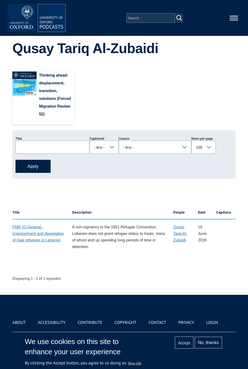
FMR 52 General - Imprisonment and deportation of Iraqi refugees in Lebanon (38, 233)
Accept (184, 342)
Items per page (202, 138)
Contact (157, 322)
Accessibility (51, 322)
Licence (124, 138)
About (19, 322)
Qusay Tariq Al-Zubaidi (180, 233)
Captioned (97, 138)
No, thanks (208, 342)
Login (212, 322)
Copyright (126, 322)
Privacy (186, 322)
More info (134, 363)
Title (19, 138)
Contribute (90, 322)
